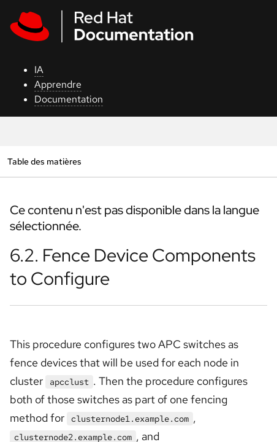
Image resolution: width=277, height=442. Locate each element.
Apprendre (58, 84)
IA (39, 69)
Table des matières (44, 161)
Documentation (68, 99)
